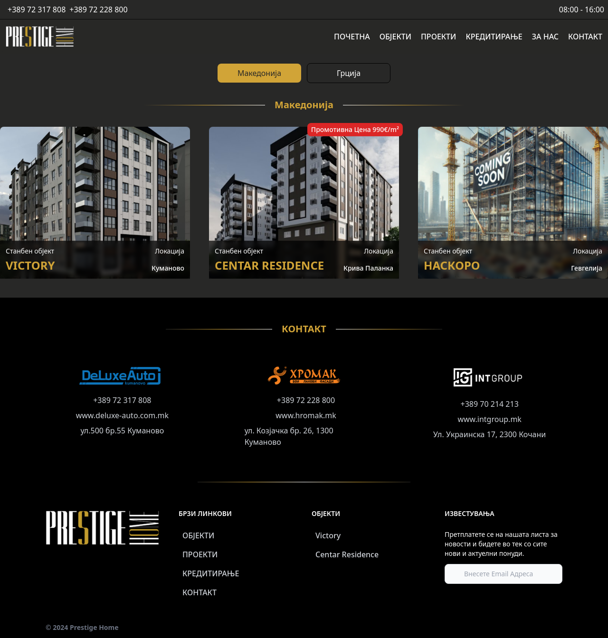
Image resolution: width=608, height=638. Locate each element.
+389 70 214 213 (490, 404)
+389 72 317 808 (37, 9)
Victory (328, 535)
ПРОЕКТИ (200, 554)
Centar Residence (347, 554)
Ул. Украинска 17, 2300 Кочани (489, 434)
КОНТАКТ (199, 592)
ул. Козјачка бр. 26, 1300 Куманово (289, 436)
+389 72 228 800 (98, 9)
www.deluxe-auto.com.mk (122, 415)
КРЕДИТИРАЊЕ (210, 573)
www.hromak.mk (306, 415)
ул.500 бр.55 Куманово (122, 430)
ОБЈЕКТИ (198, 535)
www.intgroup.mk (489, 419)
